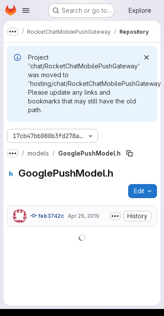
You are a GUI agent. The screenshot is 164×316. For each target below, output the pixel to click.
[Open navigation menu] (26, 11)
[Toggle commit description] (115, 216)
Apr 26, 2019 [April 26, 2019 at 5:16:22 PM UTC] (83, 216)
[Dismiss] (146, 57)
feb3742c (47, 215)
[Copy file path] (129, 153)
